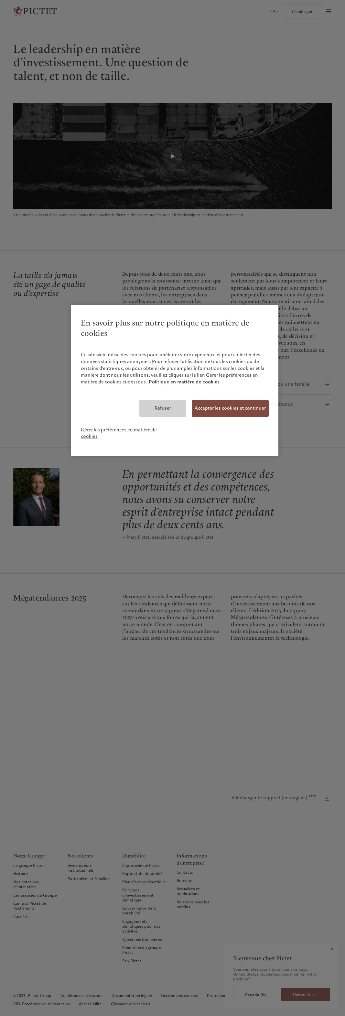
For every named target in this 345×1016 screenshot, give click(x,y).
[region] (174, 380)
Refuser (163, 408)
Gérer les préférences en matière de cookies (119, 432)
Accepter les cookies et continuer (230, 408)
